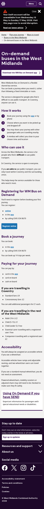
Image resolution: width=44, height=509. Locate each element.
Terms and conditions (12, 483)
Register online (9, 226)
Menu (31, 3)
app (32, 116)
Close (36, 11)
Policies (5, 487)
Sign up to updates (11, 437)
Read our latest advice (15, 27)
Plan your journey (16, 34)
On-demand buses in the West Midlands (20, 40)
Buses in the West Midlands (15, 37)
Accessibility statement (13, 479)
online (8, 211)
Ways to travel (33, 34)
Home (3, 34)
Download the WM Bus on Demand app (21, 72)
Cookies (5, 491)
